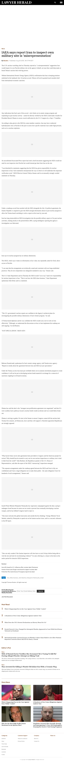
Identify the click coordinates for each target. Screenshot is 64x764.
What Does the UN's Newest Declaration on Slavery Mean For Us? (25, 622)
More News (6, 682)
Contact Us (36, 741)
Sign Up (40, 591)
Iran (8, 578)
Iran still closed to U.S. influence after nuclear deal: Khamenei (20, 567)
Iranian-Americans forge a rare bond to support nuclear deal (19, 569)
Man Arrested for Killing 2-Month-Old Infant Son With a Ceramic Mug (29, 667)
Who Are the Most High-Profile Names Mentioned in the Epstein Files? (14, 724)
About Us (36, 738)
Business (4, 749)
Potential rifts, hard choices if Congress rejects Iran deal (18, 572)
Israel (42, 578)
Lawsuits (4, 751)
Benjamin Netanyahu (33, 578)
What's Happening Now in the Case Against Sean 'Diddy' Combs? (25, 609)
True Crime (4, 743)
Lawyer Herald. (31, 759)
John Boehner (22, 578)
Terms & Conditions (22, 738)
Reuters (6, 60)
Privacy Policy (21, 741)
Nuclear (15, 578)
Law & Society (5, 746)
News (3, 48)
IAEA (11, 578)
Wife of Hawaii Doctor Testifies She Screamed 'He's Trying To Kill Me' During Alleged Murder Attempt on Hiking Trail (29, 655)
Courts (3, 754)
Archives (4, 738)
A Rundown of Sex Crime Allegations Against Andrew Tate (23, 616)
